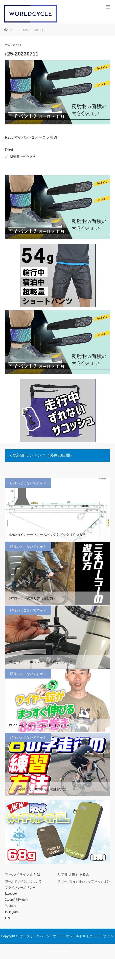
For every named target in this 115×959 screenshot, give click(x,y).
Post (9, 150)
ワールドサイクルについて (23, 881)
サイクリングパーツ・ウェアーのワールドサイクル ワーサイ (65, 936)
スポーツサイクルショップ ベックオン (84, 881)
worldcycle (28, 156)
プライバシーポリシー (20, 887)
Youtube (10, 906)
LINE (8, 918)
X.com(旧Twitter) (16, 899)
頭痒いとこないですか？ (28, 483)
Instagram (11, 912)
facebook (11, 893)
